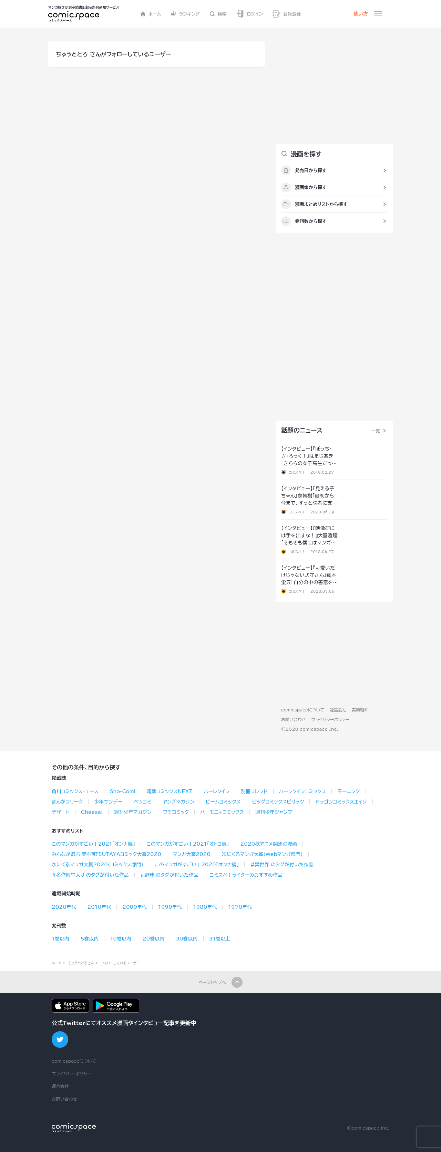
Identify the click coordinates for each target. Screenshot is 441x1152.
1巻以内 (60, 938)
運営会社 (338, 710)
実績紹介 (360, 710)
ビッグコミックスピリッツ (278, 801)
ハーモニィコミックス (222, 812)
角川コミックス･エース (75, 791)
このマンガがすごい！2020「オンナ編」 (197, 864)
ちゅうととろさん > (83, 963)
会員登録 (287, 14)
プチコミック (176, 812)
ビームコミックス (223, 801)
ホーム (150, 14)
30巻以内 (186, 938)
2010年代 (99, 907)
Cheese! (92, 812)
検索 (218, 14)
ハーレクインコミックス (302, 791)
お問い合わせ (293, 719)
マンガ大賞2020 (192, 854)
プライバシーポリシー (330, 719)
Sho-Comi (122, 791)
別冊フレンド (254, 791)
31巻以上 (219, 938)
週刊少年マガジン (133, 812)
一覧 (375, 431)
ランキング (185, 14)
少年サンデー (108, 801)
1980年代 (205, 907)
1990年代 (170, 907)
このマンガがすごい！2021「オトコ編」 (187, 843)
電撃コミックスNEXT (169, 791)
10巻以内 (120, 938)
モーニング (348, 791)
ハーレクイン (216, 791)
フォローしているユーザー (120, 963)
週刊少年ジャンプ (274, 812)
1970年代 (240, 907)
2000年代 (134, 907)
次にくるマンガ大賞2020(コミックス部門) (97, 864)
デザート (61, 812)
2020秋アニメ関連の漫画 (268, 843)
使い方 (360, 13)
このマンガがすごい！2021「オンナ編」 (93, 843)
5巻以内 (90, 938)
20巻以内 (153, 938)
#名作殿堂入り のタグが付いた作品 (90, 875)
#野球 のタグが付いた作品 (169, 875)
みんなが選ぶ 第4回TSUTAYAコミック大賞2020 (106, 854)
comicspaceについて (302, 710)
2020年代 (64, 907)
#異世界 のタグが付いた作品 (281, 864)
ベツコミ (142, 801)
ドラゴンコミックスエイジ (341, 801)
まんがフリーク (67, 801)
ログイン (249, 14)
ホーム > (58, 963)
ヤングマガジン (178, 801)
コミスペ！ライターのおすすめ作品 (246, 875)
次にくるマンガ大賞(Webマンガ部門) (262, 854)
